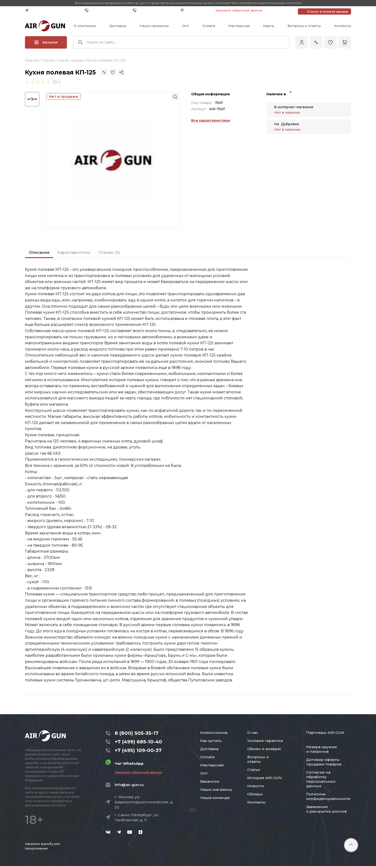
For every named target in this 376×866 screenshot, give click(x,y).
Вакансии (209, 781)
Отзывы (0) (109, 252)
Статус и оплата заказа (327, 11)
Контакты (342, 26)
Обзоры (255, 794)
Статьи (253, 769)
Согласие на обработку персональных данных (320, 779)
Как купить (211, 740)
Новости (255, 786)
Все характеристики (210, 120)
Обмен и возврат (264, 749)
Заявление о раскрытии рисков (326, 809)
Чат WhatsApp (196, 10)
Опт (185, 26)
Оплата (208, 26)
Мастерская (239, 26)
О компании (85, 26)
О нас (252, 732)
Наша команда (214, 797)
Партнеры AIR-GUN (325, 732)
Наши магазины (154, 26)
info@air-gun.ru (129, 784)
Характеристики (73, 252)
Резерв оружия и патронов (321, 749)
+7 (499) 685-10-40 (107, 10)
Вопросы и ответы (304, 26)
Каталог (46, 42)
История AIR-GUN (264, 777)
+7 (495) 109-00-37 (155, 10)
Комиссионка (213, 732)
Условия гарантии (265, 740)
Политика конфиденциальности (328, 796)
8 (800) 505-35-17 (137, 733)
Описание (39, 252)
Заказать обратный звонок (238, 10)
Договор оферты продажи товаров (323, 761)
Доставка (117, 26)
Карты (268, 26)
